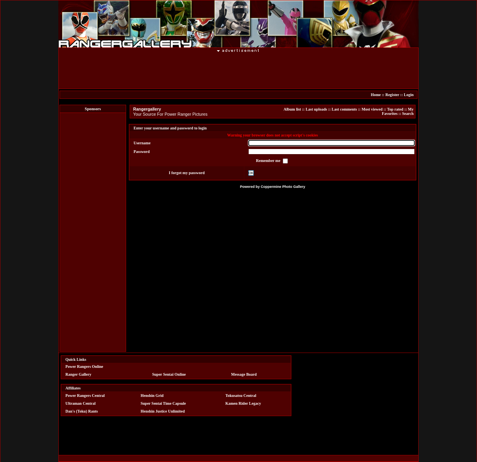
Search (408, 113)
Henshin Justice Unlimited (163, 411)
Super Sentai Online (169, 374)
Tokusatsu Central (241, 395)
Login (409, 95)
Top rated (395, 109)
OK (251, 173)
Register (392, 95)
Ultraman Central (80, 403)
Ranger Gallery (78, 374)
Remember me (269, 160)
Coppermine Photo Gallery (283, 187)
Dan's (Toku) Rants (81, 411)
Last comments (344, 109)
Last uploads (316, 109)
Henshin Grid (152, 395)
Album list (292, 109)
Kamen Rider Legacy (243, 403)
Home (376, 95)
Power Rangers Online (84, 366)
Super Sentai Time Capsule (163, 403)
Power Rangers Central (85, 395)
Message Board (244, 374)
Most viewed (372, 109)
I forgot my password (186, 173)
